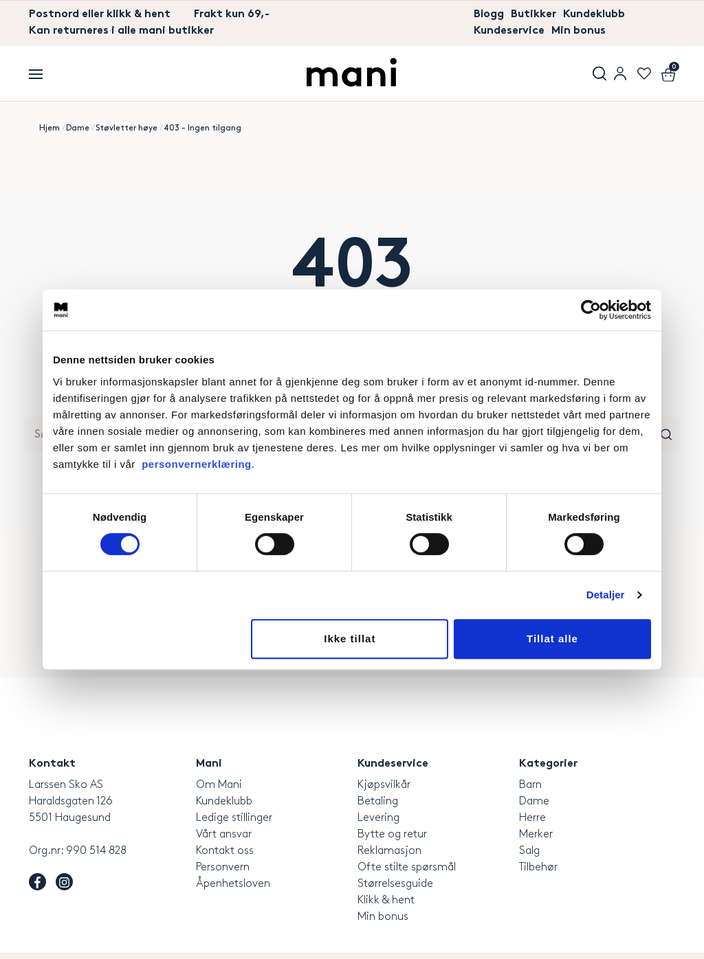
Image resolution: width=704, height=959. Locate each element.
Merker (536, 834)
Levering (378, 818)
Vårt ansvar (224, 834)
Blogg (489, 15)
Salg (529, 851)
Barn (530, 785)
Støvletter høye (126, 128)
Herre (532, 818)
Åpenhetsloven (233, 884)
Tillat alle (552, 638)
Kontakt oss (225, 851)
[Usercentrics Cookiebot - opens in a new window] (591, 310)
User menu (620, 73)
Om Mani (219, 785)
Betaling (378, 801)
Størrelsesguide (395, 884)
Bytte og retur (392, 834)
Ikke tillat (349, 638)
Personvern (223, 867)
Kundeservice (509, 31)
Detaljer (605, 594)
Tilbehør (538, 867)
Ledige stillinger (234, 818)
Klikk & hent (386, 900)
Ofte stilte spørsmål (407, 867)
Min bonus (578, 31)
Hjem (49, 128)
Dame (77, 128)
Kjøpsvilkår (384, 785)
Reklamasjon (389, 851)
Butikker (533, 15)
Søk (599, 73)
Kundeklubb (594, 15)
